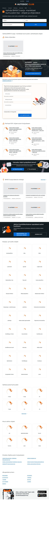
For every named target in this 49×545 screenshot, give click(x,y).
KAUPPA (22, 1)
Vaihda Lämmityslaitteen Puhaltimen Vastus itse (12, 462)
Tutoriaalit (10, 8)
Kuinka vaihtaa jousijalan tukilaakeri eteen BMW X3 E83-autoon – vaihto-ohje (15, 151)
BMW (26, 8)
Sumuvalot (21, 8)
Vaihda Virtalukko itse (31, 458)
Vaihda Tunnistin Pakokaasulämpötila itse (35, 462)
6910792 (29, 479)
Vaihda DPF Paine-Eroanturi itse (8, 464)
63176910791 (5, 477)
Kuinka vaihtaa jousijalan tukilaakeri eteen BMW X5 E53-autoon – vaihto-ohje (15, 139)
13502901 (29, 477)
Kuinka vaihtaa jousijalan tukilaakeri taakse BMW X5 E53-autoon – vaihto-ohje (15, 129)
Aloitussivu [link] (4, 8)
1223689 (29, 481)
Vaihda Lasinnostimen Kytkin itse (33, 464)
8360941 (4, 483)
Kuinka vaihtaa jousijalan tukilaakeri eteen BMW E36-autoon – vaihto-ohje (38, 151)
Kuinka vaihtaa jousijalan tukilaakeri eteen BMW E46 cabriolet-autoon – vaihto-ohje (38, 129)
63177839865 (5, 481)
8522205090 (5, 475)
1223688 (4, 479)
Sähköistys (15, 8)
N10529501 (29, 475)
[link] (13, 49)
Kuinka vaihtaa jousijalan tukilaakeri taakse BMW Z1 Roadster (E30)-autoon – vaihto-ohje (38, 140)
